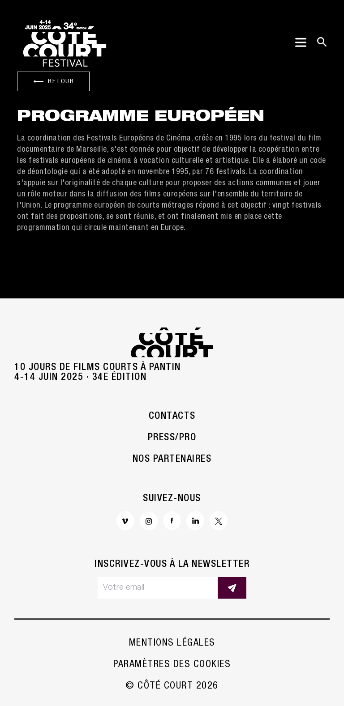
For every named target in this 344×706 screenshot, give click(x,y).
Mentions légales (172, 643)
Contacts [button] (172, 416)
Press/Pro (172, 438)
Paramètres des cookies (172, 665)
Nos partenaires (172, 459)
